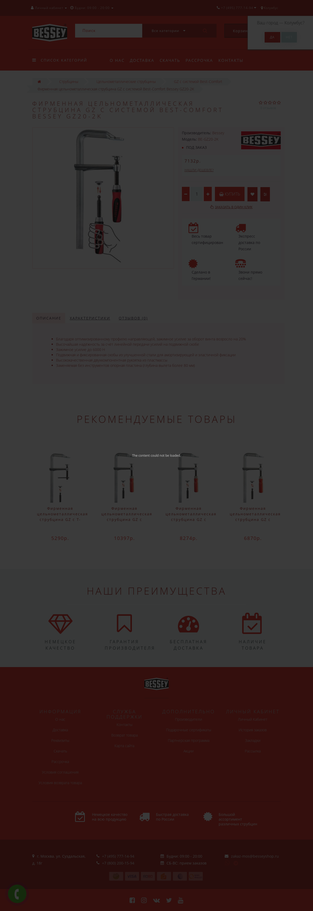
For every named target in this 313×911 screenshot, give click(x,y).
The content (141, 455)
